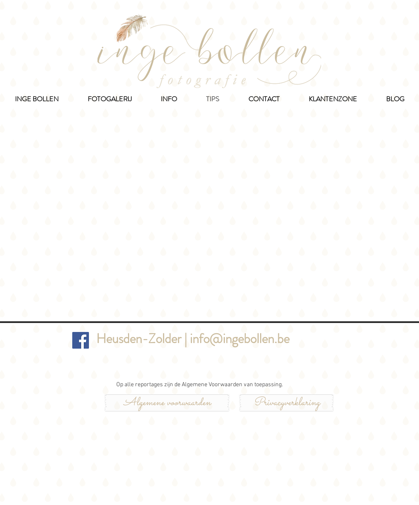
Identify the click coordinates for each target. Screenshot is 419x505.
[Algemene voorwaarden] (167, 402)
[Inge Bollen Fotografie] (80, 340)
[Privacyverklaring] (286, 402)
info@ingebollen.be (239, 338)
